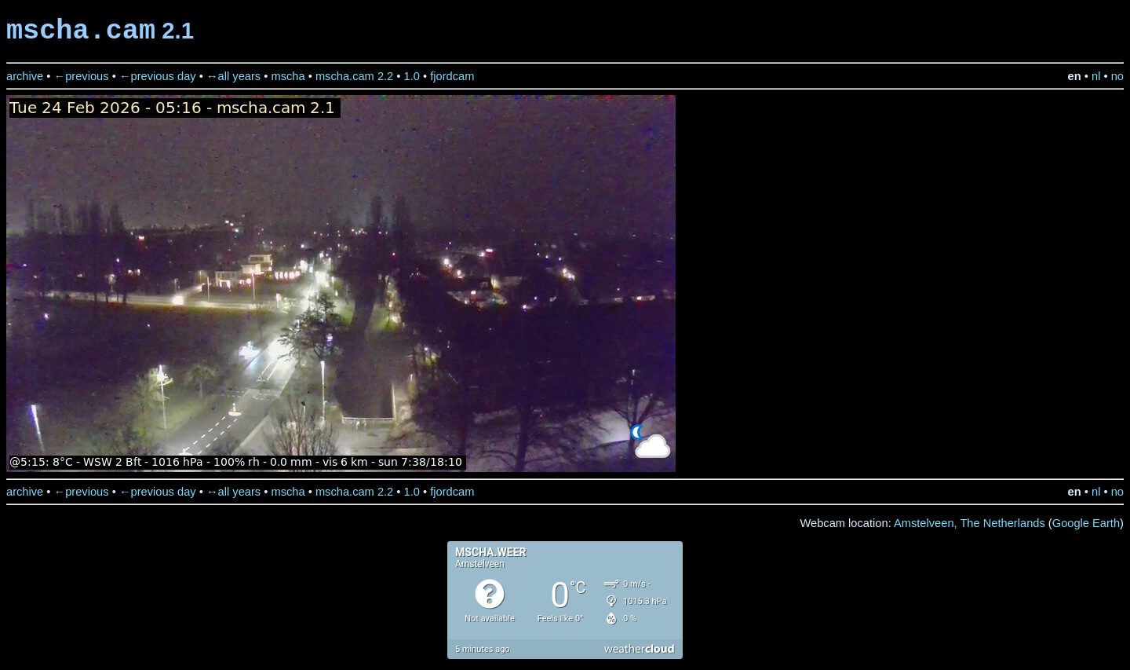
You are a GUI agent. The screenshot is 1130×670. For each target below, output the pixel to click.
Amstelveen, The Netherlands (969, 523)
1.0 (412, 76)
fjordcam (452, 76)
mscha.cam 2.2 (354, 76)
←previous (81, 76)
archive (24, 76)
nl (1096, 76)
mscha (287, 76)
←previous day (157, 76)
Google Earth (1086, 523)
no (1117, 76)
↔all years (233, 76)
